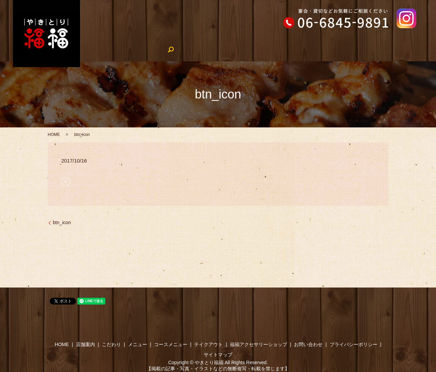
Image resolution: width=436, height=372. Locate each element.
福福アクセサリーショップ (377, 49)
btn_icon (62, 222)
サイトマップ (218, 354)
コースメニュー (221, 49)
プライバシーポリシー (353, 344)
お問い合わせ (308, 344)
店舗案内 (122, 49)
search (423, 50)
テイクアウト (264, 49)
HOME (95, 49)
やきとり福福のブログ (313, 49)
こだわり (153, 49)
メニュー (183, 49)
